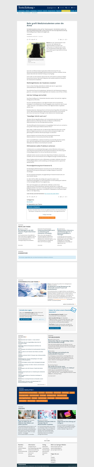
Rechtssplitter (23, 401)
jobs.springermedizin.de (56, 450)
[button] (73, 8)
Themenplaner (45, 448)
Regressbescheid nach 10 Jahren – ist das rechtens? (29, 340)
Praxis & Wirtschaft (22, 451)
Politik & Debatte (66, 11)
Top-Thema (41, 393)
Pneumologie (51, 398)
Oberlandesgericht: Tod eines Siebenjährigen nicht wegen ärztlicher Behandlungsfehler (30, 359)
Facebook (53, 459)
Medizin (27, 11)
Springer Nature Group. (44, 466)
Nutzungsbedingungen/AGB (34, 448)
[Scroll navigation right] (76, 11)
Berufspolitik (30, 202)
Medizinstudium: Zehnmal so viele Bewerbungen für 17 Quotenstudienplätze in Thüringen (65, 233)
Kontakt (30, 454)
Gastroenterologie (34, 395)
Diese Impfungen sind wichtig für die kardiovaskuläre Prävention (31, 349)
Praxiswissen (34, 11)
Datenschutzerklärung (33, 450)
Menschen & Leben (62, 395)
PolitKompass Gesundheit (62, 398)
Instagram (53, 462)
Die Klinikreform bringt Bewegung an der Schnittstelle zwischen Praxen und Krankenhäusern (59, 288)
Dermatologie (57, 393)
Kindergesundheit (51, 395)
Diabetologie (65, 393)
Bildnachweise (31, 456)
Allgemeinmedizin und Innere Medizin (28, 393)
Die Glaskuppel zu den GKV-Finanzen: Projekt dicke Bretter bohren (27, 232)
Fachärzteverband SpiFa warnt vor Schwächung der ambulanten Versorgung (46, 232)
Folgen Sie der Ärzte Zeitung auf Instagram (66, 422)
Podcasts (40, 11)
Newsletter (44, 453)
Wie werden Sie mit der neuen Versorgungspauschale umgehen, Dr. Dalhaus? (61, 367)
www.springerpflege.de (56, 448)
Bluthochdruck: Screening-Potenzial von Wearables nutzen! (30, 379)
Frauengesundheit (24, 395)
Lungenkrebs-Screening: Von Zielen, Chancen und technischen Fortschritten (31, 365)
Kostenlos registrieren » (39, 319)
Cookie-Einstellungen (33, 451)
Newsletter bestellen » (55, 328)
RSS (43, 454)
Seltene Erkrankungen (42, 401)
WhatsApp (53, 460)
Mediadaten (45, 447)
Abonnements (45, 451)
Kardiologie (43, 395)
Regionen (58, 11)
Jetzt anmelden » (25, 319)
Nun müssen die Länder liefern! (52, 194)
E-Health (72, 393)
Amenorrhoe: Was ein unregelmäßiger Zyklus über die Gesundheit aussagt (29, 343)
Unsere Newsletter (26, 390)
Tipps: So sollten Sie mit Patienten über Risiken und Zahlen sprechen (30, 352)
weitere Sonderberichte (69, 304)
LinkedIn (53, 457)
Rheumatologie (31, 401)
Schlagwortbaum (32, 447)
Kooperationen (51, 11)
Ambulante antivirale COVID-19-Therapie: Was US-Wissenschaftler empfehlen (32, 356)
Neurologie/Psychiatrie (25, 398)
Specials (45, 11)
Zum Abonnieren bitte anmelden (47, 218)
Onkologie (34, 398)
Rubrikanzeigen (46, 450)
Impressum (31, 453)
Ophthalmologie (42, 398)
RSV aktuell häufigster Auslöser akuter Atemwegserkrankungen (31, 362)
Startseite (20, 447)
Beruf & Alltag (49, 393)
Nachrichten (22, 11)
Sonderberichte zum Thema (28, 282)
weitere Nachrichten (42, 384)
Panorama (20, 453)
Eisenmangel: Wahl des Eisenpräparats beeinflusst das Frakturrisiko (29, 346)
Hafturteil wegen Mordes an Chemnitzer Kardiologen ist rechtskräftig (30, 376)
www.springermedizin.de (56, 447)
